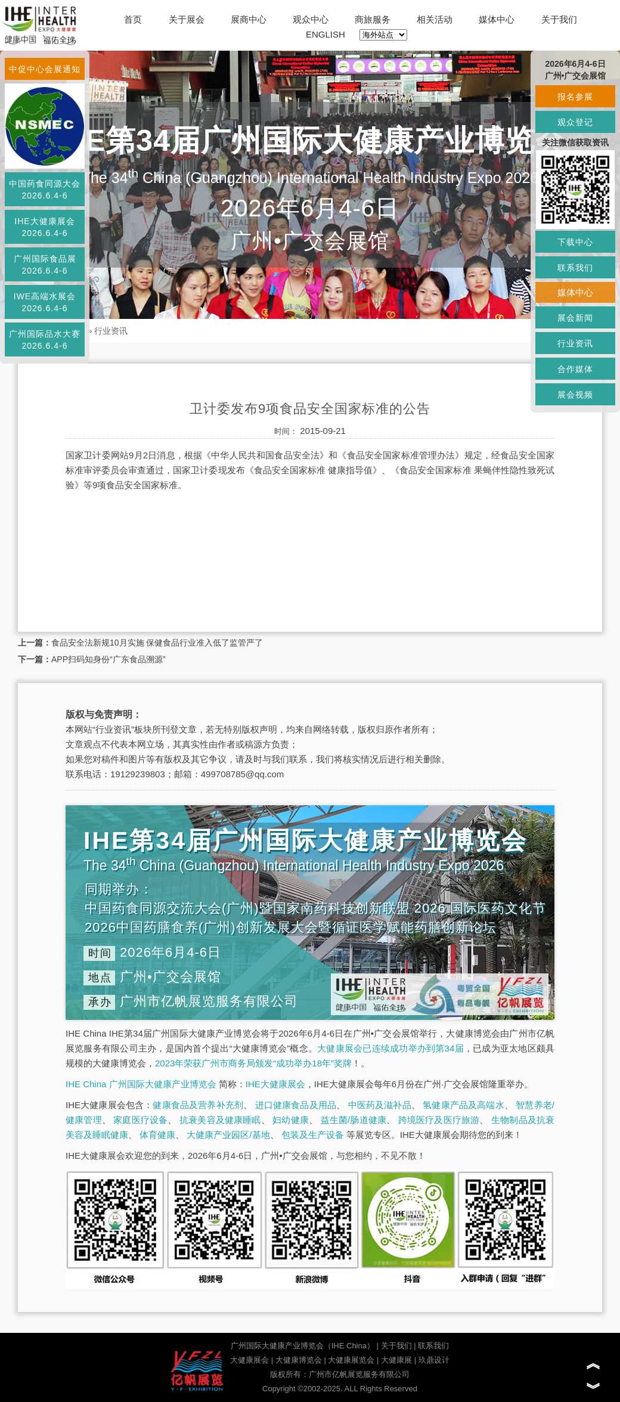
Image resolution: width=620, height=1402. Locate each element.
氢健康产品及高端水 (463, 1105)
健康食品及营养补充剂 (198, 1105)
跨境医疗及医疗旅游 (439, 1120)
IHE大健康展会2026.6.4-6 (44, 227)
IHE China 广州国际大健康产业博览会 (141, 1084)
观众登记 (575, 122)
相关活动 (434, 19)
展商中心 (248, 19)
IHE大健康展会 (275, 1084)
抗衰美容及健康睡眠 (220, 1120)
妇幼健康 (290, 1120)
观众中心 (310, 19)
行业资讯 (111, 331)
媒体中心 (496, 19)
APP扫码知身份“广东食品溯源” (108, 659)
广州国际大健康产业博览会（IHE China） (302, 1345)
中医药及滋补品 (379, 1105)
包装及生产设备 (312, 1135)
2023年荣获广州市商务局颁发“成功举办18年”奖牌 (253, 1063)
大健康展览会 (351, 1360)
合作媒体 (575, 369)
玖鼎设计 (434, 1360)
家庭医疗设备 (140, 1120)
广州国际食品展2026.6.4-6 (45, 264)
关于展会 (186, 19)
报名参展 (575, 96)
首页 (133, 19)
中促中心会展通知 (44, 69)
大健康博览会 (298, 1360)
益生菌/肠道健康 (354, 1120)
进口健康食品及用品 (295, 1105)
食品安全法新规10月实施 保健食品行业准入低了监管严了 (157, 642)
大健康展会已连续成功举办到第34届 (390, 1048)
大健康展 (396, 1360)
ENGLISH (325, 34)
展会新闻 (575, 317)
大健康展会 (249, 1360)
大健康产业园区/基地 (228, 1135)
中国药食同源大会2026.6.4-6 (44, 189)
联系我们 (433, 1345)
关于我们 (559, 19)
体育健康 (157, 1135)
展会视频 (575, 394)
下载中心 (575, 242)
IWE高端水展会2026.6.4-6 (45, 302)
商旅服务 (372, 19)
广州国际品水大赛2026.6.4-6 (44, 339)
